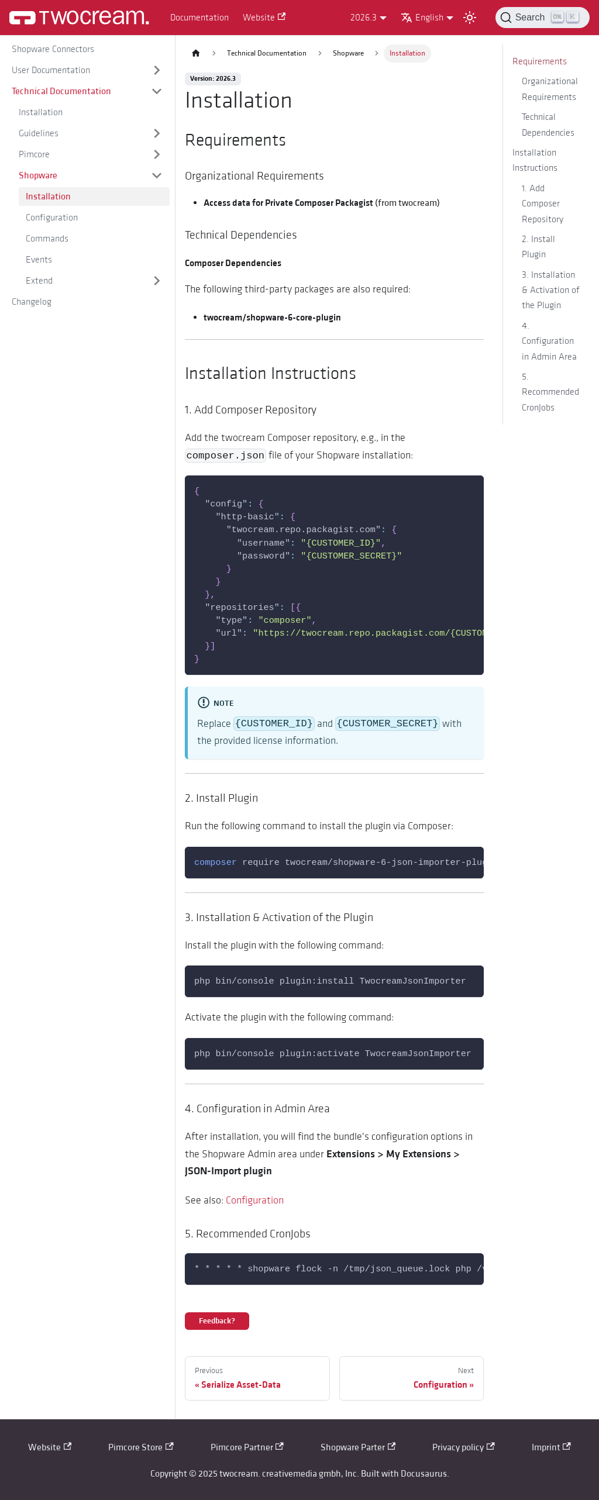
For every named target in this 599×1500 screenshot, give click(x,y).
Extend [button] (39, 281)
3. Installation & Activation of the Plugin (551, 290)
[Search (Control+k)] (542, 17)
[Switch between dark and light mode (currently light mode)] (469, 17)
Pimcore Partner (247, 1447)
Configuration (52, 217)
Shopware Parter (358, 1447)
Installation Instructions (534, 160)
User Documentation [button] (51, 70)
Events (39, 259)
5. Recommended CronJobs (550, 392)
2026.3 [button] (363, 17)
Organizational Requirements (550, 88)
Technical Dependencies (548, 124)
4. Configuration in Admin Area (549, 341)
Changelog (31, 302)
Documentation (199, 17)
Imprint (551, 1447)
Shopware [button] (38, 175)
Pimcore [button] (34, 154)
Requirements (539, 61)
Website (264, 17)
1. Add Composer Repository (542, 203)
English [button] (422, 17)
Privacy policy (463, 1447)
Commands (47, 238)
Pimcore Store (140, 1447)
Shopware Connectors (53, 49)
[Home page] (196, 53)
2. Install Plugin (538, 246)
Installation (41, 112)
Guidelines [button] (38, 133)
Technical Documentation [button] (61, 91)
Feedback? (217, 1321)
